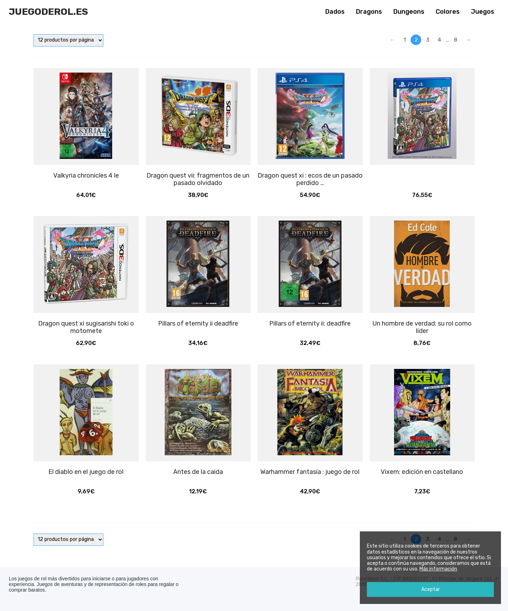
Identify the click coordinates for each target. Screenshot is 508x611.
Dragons (369, 12)
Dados (335, 12)
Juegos (482, 12)
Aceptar (430, 589)
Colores (448, 12)
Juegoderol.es (48, 11)
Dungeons (408, 12)
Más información (438, 569)
